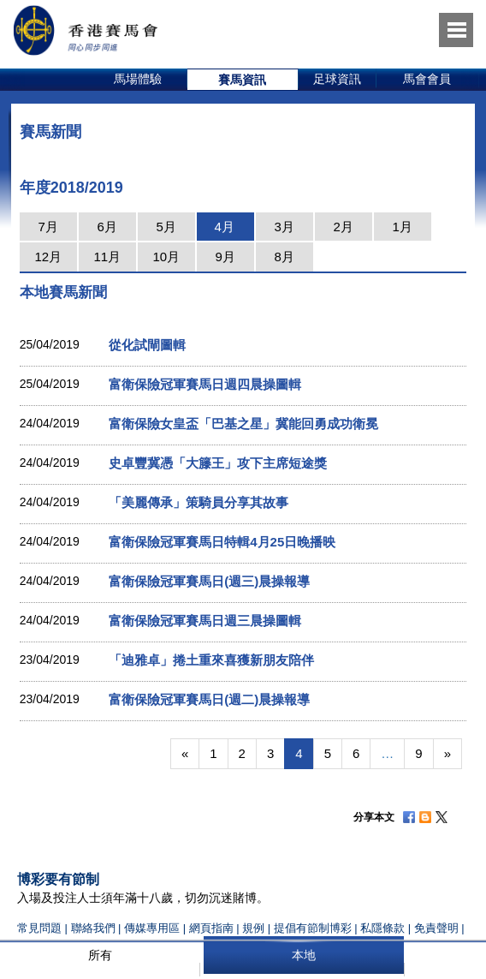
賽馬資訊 (242, 80)
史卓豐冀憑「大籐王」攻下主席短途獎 (218, 463)
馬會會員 (427, 79)
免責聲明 (436, 928)
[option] (138, 80)
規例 (255, 928)
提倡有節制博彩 (313, 928)
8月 (284, 256)
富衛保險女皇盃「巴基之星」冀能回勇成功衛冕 (243, 423)
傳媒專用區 (152, 928)
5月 (166, 226)
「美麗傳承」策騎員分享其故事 (198, 502)
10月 (166, 256)
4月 (224, 226)
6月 (107, 226)
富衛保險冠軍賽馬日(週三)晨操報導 (209, 581)
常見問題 (39, 928)
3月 (284, 226)
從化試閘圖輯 (147, 344)
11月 (107, 256)
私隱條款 (382, 928)
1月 (402, 226)
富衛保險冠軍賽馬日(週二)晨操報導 (209, 699)
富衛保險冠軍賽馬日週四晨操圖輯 (205, 384)
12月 (48, 256)
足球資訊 (337, 79)
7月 (48, 226)
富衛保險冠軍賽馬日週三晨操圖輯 (205, 620)
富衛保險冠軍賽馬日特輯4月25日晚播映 (222, 541)
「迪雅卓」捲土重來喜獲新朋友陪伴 (211, 660)
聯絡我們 (93, 928)
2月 (343, 226)
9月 (225, 256)
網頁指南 (211, 928)
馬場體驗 (138, 79)
